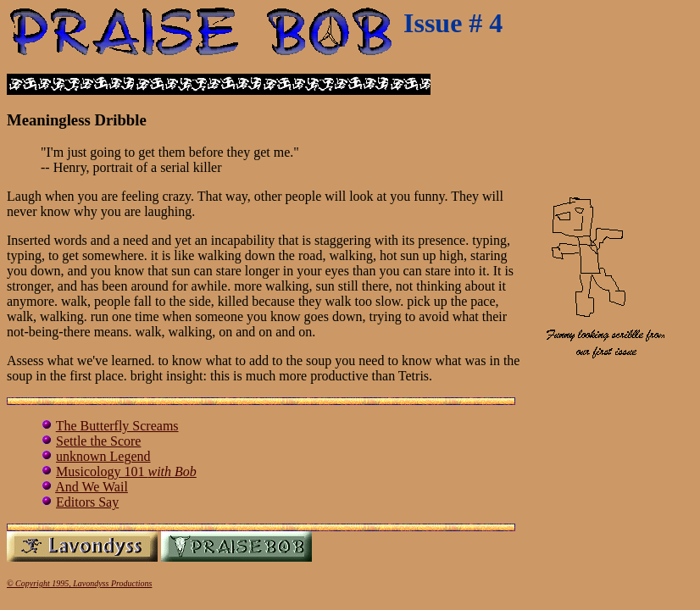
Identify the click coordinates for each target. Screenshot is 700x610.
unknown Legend (103, 456)
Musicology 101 (126, 471)
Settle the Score (98, 441)
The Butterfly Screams (117, 426)
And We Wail (91, 487)
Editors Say (87, 502)
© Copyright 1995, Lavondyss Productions (79, 583)
